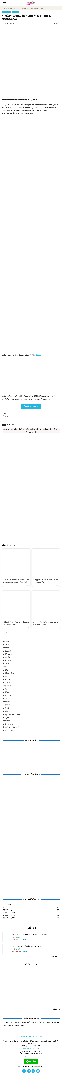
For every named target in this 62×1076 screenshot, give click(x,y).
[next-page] (6, 632)
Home (3, 8)
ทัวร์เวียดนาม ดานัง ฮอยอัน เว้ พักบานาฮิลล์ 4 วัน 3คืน (29, 934)
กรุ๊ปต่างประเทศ (11, 423)
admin (7, 23)
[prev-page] (3, 632)
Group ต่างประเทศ (10, 8)
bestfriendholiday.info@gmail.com (35, 1065)
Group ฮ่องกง (15, 12)
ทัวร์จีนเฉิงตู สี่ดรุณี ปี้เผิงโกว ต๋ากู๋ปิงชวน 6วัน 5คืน (28, 945)
